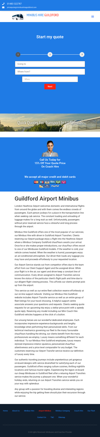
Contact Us (41, 417)
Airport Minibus (45, 411)
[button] (93, 16)
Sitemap (61, 417)
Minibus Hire (29, 411)
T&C (52, 417)
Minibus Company (63, 411)
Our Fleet (91, 411)
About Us (16, 411)
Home (5, 411)
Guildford (43, 15)
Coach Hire (78, 411)
